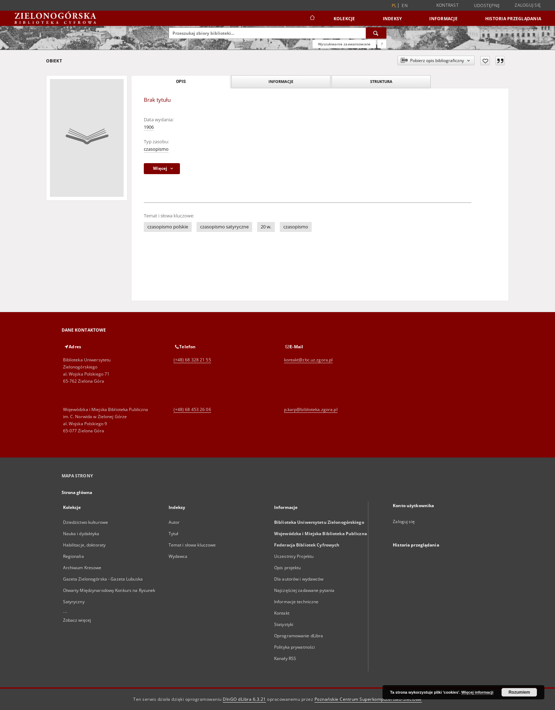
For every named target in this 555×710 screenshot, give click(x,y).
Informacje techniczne (296, 602)
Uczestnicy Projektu (293, 556)
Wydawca (178, 556)
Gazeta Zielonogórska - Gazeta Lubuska (103, 579)
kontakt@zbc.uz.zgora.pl (308, 360)
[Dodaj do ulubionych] (485, 60)
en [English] (405, 5)
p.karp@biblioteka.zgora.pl (311, 409)
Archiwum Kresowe (82, 568)
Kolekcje (344, 19)
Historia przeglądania (513, 19)
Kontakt (281, 613)
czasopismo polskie (167, 227)
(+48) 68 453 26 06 (192, 409)
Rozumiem (519, 692)
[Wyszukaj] (376, 33)
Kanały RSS (285, 658)
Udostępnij (487, 6)
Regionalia (73, 556)
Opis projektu (287, 568)
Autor (174, 522)
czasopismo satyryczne (224, 227)
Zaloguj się (528, 5)
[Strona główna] (312, 18)
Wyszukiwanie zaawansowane (344, 43)
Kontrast (447, 5)
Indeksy (392, 19)
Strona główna (77, 492)
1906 (149, 127)
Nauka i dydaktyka (81, 534)
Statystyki (283, 624)
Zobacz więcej (77, 620)
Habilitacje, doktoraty (84, 545)
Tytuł (174, 534)
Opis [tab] (181, 81)
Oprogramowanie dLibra (298, 636)
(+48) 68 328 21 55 (192, 360)
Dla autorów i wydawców (299, 579)
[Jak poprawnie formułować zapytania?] (381, 44)
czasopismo (156, 149)
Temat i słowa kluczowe (192, 545)
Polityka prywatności (294, 647)
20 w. (266, 227)
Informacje (443, 19)
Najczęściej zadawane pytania (304, 590)
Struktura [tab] (381, 81)
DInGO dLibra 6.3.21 (244, 699)
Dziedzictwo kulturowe (85, 522)
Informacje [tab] (280, 81)
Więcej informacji (477, 692)
